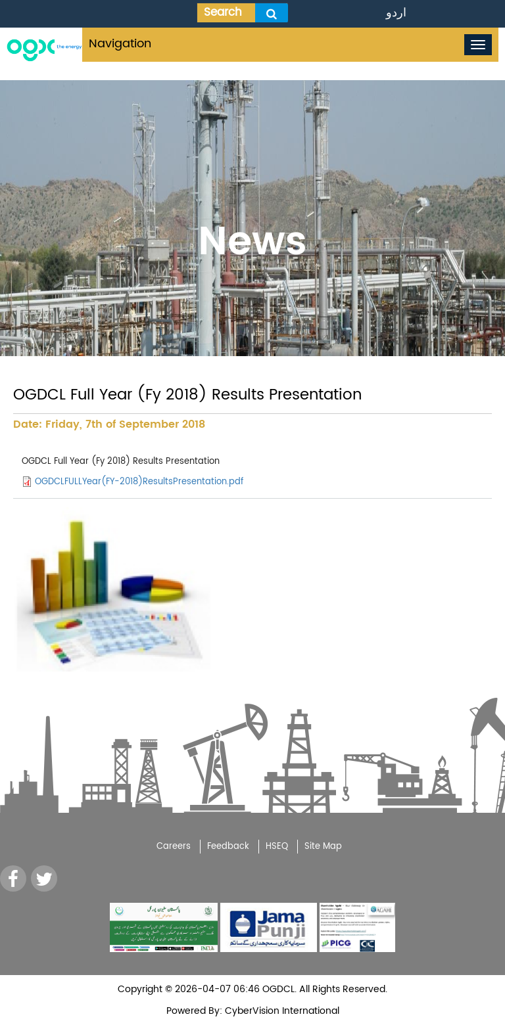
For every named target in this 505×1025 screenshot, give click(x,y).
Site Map (323, 847)
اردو (396, 12)
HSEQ (277, 847)
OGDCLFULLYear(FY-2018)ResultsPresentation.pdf (139, 482)
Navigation (120, 43)
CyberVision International (280, 1010)
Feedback (228, 847)
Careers (173, 847)
